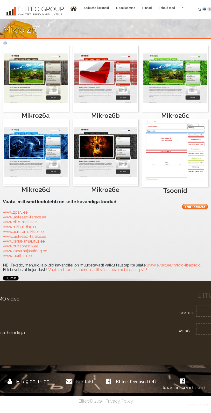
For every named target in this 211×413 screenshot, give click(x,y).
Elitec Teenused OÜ (136, 381)
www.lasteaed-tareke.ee (24, 217)
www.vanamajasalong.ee (25, 251)
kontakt (84, 381)
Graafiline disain (34, 316)
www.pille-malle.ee (20, 222)
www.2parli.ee (15, 212)
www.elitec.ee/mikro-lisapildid (174, 265)
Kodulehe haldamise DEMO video (54, 299)
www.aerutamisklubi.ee (23, 231)
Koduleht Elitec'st (197, 405)
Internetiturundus (36, 349)
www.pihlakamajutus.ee (24, 241)
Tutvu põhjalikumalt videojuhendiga (57, 333)
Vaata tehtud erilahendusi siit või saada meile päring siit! (97, 269)
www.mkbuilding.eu (20, 226)
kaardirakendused (184, 388)
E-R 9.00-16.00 (32, 381)
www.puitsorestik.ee (20, 246)
